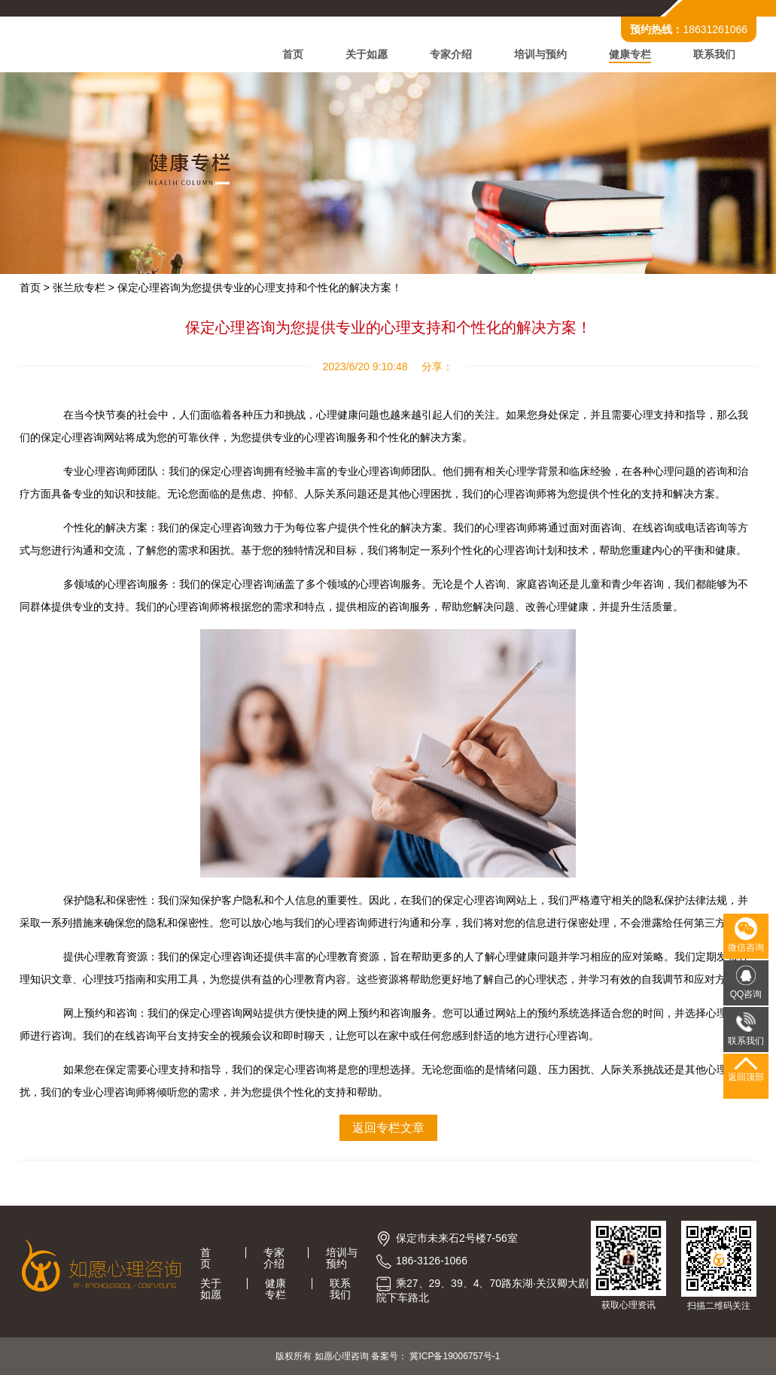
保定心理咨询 (295, 1069)
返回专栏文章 (388, 1127)
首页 (292, 54)
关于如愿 (366, 54)
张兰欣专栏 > (83, 287)
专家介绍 (451, 54)
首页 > (35, 287)
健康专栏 (630, 54)
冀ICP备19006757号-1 (454, 1356)
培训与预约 (540, 54)
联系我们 (714, 54)
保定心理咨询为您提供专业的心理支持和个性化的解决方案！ (259, 287)
